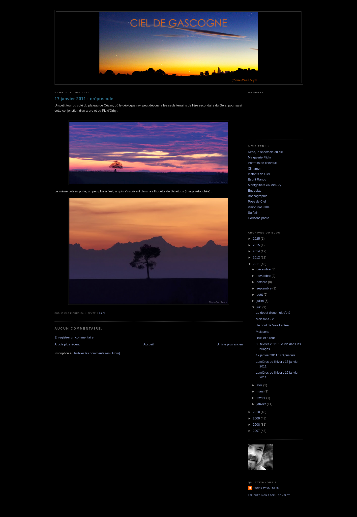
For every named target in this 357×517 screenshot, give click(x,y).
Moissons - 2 (265, 319)
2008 (257, 424)
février (261, 398)
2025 (257, 238)
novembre (264, 276)
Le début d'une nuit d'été (273, 312)
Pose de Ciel (257, 201)
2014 (257, 251)
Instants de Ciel (259, 174)
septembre (264, 288)
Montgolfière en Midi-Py (264, 185)
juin (259, 307)
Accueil (148, 344)
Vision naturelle (258, 207)
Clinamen (254, 168)
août (260, 294)
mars (261, 391)
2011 (257, 264)
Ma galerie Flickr (259, 157)
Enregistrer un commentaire (74, 337)
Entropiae (255, 190)
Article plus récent (67, 344)
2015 (257, 245)
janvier (262, 404)
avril (260, 385)
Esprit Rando (257, 179)
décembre (264, 269)
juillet (261, 301)
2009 (257, 418)
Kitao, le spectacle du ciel (266, 152)
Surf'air (253, 212)
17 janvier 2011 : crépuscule (84, 98)
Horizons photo (258, 218)
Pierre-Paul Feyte (266, 488)
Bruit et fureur (265, 338)
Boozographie (258, 196)
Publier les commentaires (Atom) (97, 353)
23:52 (102, 313)
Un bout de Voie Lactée (272, 325)
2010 (257, 412)
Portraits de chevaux (262, 163)
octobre (262, 282)
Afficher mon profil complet (269, 495)
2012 (257, 257)
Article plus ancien (230, 344)
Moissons (262, 332)
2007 (257, 431)
